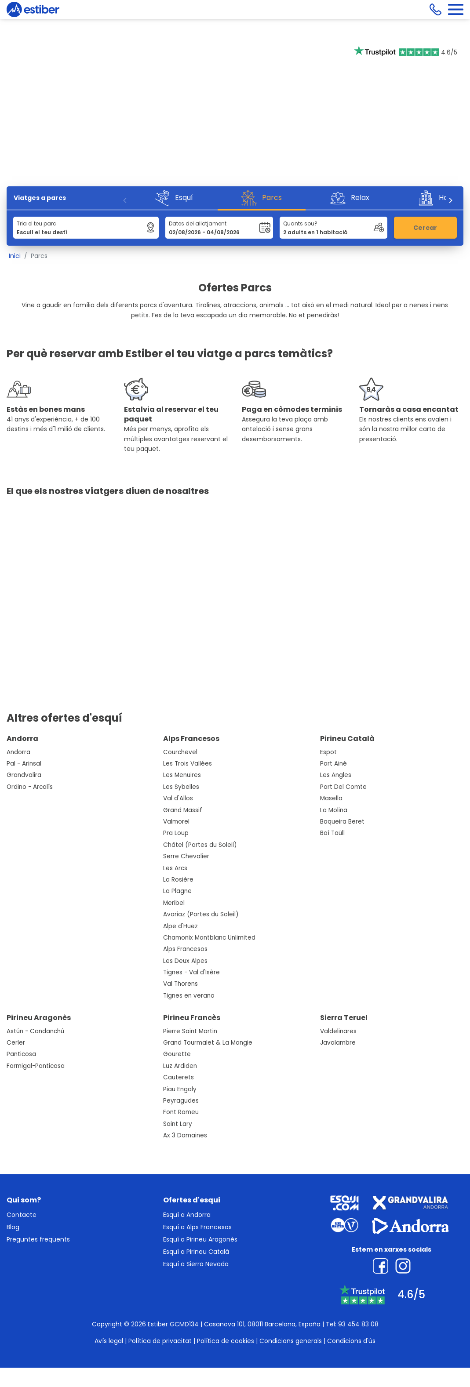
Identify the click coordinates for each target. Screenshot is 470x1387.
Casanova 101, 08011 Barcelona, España (262, 1324)
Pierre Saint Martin (190, 1031)
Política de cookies (225, 1340)
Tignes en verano (189, 995)
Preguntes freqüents (38, 1239)
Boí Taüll (332, 833)
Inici (15, 255)
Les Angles (335, 775)
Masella (331, 798)
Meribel (174, 903)
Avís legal (109, 1340)
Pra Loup (176, 833)
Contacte (21, 1214)
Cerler (16, 1042)
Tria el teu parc (36, 223)
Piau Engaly (180, 1089)
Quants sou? (300, 223)
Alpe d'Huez (180, 926)
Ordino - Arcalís (30, 787)
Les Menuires (182, 775)
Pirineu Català (347, 738)
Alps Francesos (191, 738)
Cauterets (178, 1077)
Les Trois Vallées (187, 763)
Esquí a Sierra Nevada (196, 1264)
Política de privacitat (160, 1340)
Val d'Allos (178, 798)
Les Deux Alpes (185, 961)
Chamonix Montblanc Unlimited (209, 937)
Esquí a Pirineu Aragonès (200, 1239)
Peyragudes (181, 1101)
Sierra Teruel (344, 1018)
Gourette (177, 1054)
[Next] (450, 200)
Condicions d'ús (351, 1340)
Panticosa (21, 1054)
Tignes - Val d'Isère (191, 972)
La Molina (333, 810)
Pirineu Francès (191, 1018)
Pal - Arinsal (24, 763)
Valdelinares (338, 1031)
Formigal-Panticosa (36, 1066)
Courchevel (180, 752)
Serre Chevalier (186, 856)
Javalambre (338, 1042)
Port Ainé (333, 763)
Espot (328, 752)
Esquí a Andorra (187, 1214)
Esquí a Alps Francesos (197, 1227)
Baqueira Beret (342, 821)
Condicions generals (290, 1340)
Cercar (425, 227)
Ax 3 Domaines (185, 1135)
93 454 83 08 (358, 1324)
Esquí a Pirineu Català (196, 1251)
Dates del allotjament (197, 223)
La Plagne (177, 891)
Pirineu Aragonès (39, 1018)
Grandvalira (24, 775)
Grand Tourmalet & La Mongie (207, 1042)
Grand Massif (182, 810)
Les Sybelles (181, 787)
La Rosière (178, 879)
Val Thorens (180, 984)
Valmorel (176, 821)
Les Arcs (175, 868)
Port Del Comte (343, 787)
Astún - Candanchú (35, 1031)
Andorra (22, 738)
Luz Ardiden (180, 1066)
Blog (13, 1227)
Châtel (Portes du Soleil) (200, 845)
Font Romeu (181, 1112)
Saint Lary (177, 1124)
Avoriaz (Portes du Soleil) (201, 914)
